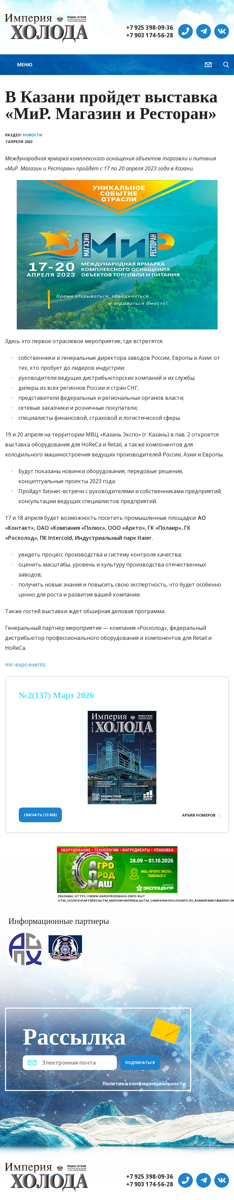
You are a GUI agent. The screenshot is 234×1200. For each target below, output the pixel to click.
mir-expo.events (25, 664)
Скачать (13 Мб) (40, 814)
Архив (198, 815)
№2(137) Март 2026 (56, 695)
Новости (32, 134)
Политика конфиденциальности (144, 1083)
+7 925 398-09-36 (149, 27)
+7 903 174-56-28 (149, 35)
